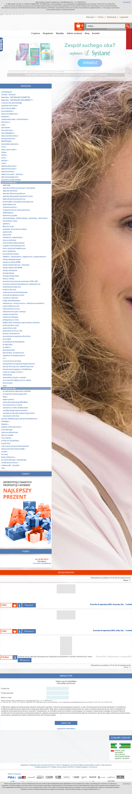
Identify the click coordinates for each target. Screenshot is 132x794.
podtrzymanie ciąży (11, 325)
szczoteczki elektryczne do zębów (17, 380)
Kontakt (96, 33)
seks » (3, 125)
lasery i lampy (8, 279)
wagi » (5, 397)
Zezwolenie (93, 767)
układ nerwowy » (8, 172)
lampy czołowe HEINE (12, 262)
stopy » (4, 152)
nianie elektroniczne (11, 306)
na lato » (4, 452)
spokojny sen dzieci (9, 106)
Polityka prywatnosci (42, 767)
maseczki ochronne (11, 416)
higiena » (5, 424)
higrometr (7, 235)
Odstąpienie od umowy (70, 765)
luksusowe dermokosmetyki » (13, 449)
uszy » (3, 158)
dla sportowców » (8, 139)
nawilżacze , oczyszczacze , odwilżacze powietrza (23, 303)
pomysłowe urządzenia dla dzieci (17, 336)
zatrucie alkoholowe (9, 432)
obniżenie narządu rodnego (14, 312)
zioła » (4, 163)
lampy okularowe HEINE (12, 268)
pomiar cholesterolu (11, 334)
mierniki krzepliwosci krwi (13, 295)
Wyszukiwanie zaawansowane (116, 28)
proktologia (7, 345)
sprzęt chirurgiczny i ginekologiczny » (18, 366)
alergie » (4, 161)
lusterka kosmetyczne (12, 287)
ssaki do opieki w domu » (13, 372)
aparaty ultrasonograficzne (14, 193)
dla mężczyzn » (7, 130)
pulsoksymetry (9, 350)
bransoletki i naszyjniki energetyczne (18, 202)
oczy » (4, 147)
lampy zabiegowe (10, 270)
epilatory (6, 224)
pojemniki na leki (10, 328)
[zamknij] (126, 2)
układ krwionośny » (9, 169)
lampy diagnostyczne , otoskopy (16, 265)
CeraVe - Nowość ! (8, 95)
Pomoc (101, 17)
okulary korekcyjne (10, 317)
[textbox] (105, 26)
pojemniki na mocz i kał (12, 331)
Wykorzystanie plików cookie (89, 765)
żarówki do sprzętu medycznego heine (19, 413)
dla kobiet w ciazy (10, 221)
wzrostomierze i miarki (12, 405)
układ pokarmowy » (9, 166)
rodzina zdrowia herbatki (11, 103)
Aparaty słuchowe (10, 191)
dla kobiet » (6, 128)
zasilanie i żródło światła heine (15, 408)
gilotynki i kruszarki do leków (15, 229)
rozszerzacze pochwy (12, 361)
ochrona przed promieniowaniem (15, 446)
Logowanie (124, 17)
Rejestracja (111, 17)
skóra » (4, 155)
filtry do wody (8, 226)
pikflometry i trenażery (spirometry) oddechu (21, 323)
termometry (8, 383)
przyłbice (6, 347)
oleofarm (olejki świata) (11, 180)
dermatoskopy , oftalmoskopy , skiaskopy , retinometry (25, 218)
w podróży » (6, 443)
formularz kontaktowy (42, 563)
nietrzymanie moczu (11, 309)
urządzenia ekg (9, 388)
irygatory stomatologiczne (14, 246)
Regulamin (48, 33)
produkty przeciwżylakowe (13, 342)
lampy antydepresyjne (12, 259)
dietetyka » (5, 421)
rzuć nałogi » (6, 438)
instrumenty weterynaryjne (13, 243)
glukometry (7, 232)
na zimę (4, 454)
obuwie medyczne (10, 314)
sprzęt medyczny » (9, 182)
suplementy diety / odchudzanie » (15, 119)
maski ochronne (9, 290)
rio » (4, 358)
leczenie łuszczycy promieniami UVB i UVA (20, 281)
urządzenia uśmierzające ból (15, 394)
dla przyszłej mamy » (10, 136)
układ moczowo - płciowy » (12, 174)
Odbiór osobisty (74, 33)
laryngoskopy (8, 273)
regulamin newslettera (66, 729)
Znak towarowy (106, 765)
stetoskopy (7, 375)
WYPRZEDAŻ (6, 141)
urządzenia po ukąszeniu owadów (17, 391)
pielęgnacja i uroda (11, 320)
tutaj (101, 7)
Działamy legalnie (81, 767)
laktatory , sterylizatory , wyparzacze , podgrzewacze (24, 257)
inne (3, 468)
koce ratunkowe (9, 251)
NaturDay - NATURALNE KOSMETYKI (15, 97)
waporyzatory (8, 399)
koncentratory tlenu (11, 254)
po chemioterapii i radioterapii (13, 460)
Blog (87, 33)
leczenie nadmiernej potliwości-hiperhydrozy (21, 284)
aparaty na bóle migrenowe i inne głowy (19, 188)
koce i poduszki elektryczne (14, 248)
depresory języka (10, 215)
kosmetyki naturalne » (10, 144)
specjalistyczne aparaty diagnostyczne (19, 364)
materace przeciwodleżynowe (15, 292)
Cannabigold (6, 92)
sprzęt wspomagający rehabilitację (17, 369)
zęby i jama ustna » (9, 150)
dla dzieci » (6, 122)
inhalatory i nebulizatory (13, 237)
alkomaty (6, 185)
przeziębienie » (7, 111)
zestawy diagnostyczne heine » (15, 410)
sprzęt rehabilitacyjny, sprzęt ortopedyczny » (19, 419)
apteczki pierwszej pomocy (14, 199)
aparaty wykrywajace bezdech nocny (18, 196)
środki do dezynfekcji (10, 441)
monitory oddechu (10, 298)
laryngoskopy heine (11, 276)
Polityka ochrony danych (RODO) (62, 767)
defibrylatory (8, 213)
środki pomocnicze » (10, 463)
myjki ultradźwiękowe (11, 301)
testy (5, 386)
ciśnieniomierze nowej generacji (16, 210)
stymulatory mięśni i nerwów (14, 377)
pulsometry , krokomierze (13, 353)
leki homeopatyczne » (10, 177)
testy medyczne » (8, 457)
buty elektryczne (9, 204)
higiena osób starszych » (11, 427)
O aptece (35, 33)
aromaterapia (7, 430)
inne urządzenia (9, 240)
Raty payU (90, 17)
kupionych (29, 605)
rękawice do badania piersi (14, 355)
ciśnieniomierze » (10, 207)
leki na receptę (7, 435)
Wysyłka (60, 33)
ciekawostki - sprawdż (10, 465)
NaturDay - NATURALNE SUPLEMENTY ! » (17, 100)
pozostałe (7, 339)
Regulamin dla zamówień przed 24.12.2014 (45, 765)
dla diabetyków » (8, 133)
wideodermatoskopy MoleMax (15, 402)
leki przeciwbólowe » (9, 114)
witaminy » (5, 117)
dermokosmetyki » (9, 108)
